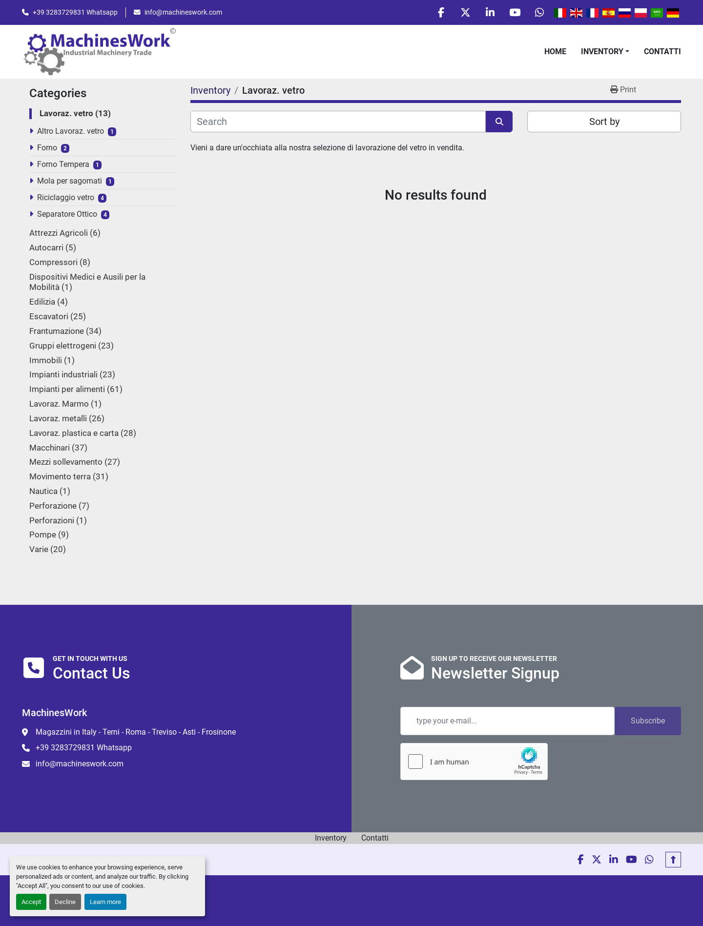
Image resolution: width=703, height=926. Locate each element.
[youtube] (514, 12)
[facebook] (440, 12)
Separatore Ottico (67, 214)
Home (555, 51)
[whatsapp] (539, 12)
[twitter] (465, 12)
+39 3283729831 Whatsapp (75, 12)
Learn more (105, 901)
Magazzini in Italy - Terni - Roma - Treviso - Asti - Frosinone (136, 732)
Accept (31, 901)
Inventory (602, 51)
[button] (605, 52)
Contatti (662, 51)
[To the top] (673, 859)
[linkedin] (489, 12)
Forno (47, 148)
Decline (65, 901)
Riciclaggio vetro (65, 198)
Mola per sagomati (69, 181)
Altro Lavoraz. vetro (70, 131)
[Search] (338, 122)
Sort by (604, 122)
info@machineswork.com (183, 12)
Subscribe (648, 720)
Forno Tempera (63, 164)
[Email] (507, 721)
